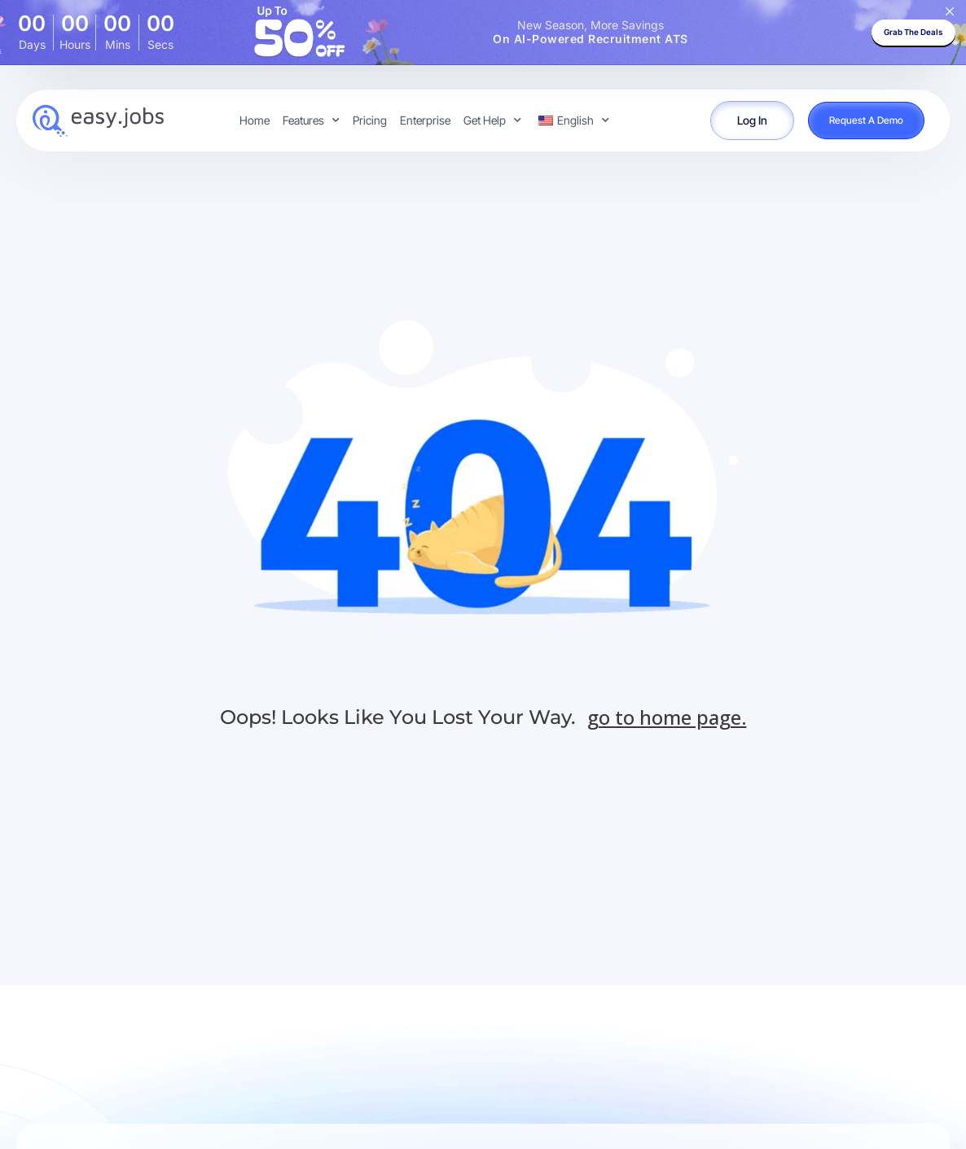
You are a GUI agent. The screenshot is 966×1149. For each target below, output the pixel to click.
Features (311, 120)
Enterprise (425, 120)
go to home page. (667, 717)
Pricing (370, 120)
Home (254, 120)
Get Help (492, 120)
